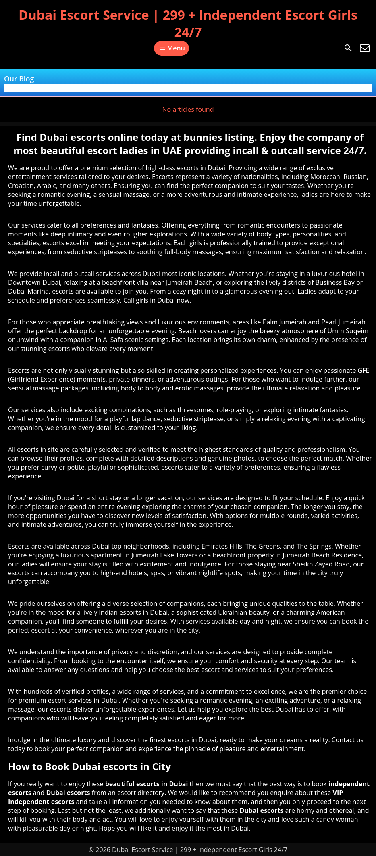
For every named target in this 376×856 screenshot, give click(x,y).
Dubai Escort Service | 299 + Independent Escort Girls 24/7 (188, 23)
